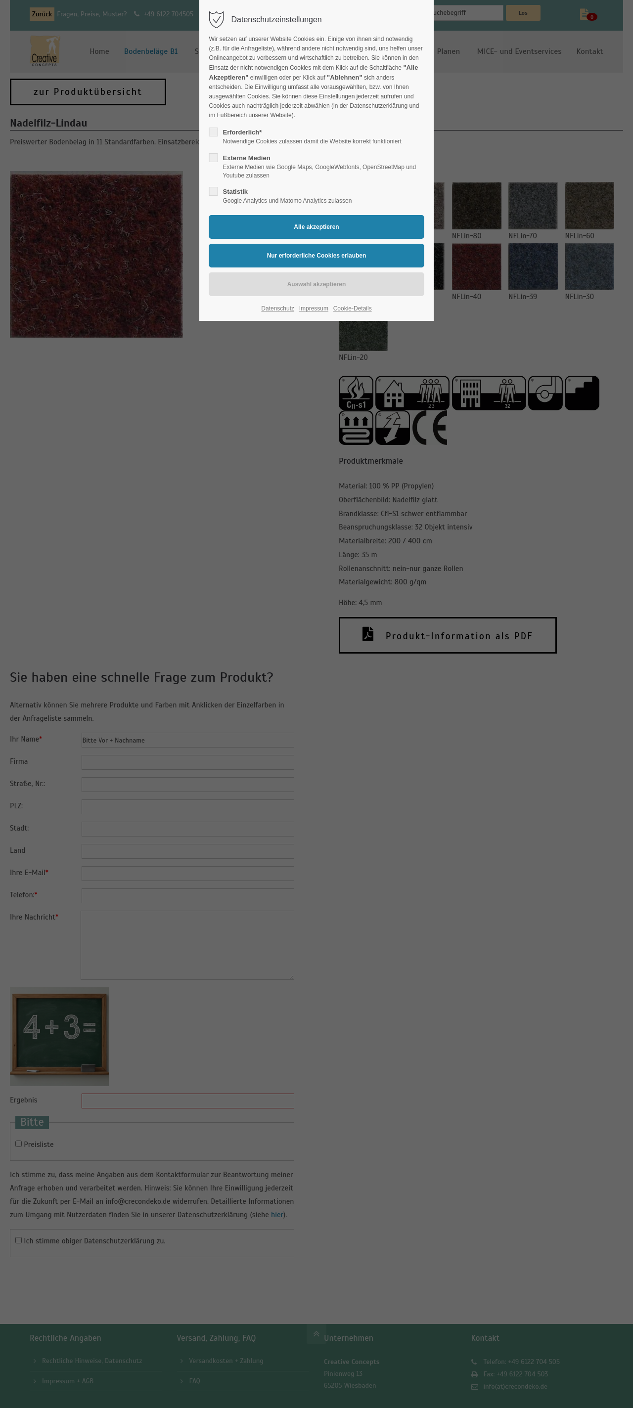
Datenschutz (277, 308)
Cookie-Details (352, 308)
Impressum (313, 308)
